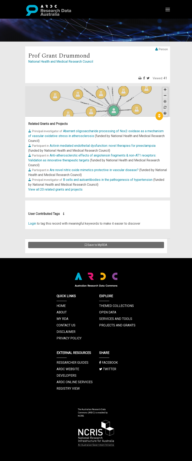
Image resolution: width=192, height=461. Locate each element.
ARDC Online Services (75, 382)
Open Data (107, 312)
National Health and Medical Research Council (60, 61)
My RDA (62, 319)
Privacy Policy (69, 338)
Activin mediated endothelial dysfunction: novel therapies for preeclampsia (103, 146)
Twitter (107, 369)
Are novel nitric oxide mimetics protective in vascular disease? (94, 170)
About (62, 312)
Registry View (68, 388)
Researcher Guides (72, 363)
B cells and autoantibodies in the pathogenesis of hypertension (107, 180)
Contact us (66, 325)
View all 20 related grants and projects (55, 189)
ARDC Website (68, 369)
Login (32, 223)
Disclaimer (66, 332)
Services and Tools (115, 319)
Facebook (108, 363)
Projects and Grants (117, 325)
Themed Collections (116, 306)
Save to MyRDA (96, 245)
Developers (66, 375)
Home (61, 306)
